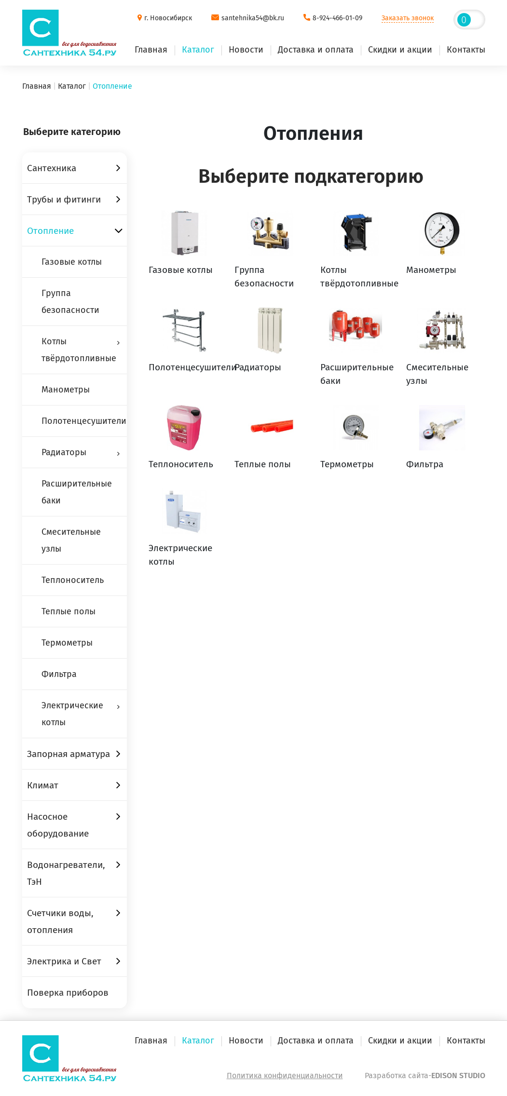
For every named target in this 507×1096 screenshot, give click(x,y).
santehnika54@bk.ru (252, 18)
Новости (246, 49)
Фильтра (59, 674)
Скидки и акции (400, 49)
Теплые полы (68, 611)
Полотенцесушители (83, 421)
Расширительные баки (76, 492)
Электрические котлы (72, 714)
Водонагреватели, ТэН (66, 873)
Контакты (466, 49)
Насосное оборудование (58, 825)
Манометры (65, 389)
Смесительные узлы (71, 540)
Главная (151, 49)
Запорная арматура (68, 753)
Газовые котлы (71, 262)
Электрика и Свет (64, 961)
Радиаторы (63, 452)
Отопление (50, 230)
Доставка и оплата (316, 49)
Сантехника (51, 168)
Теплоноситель (72, 580)
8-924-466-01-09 (337, 18)
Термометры (67, 642)
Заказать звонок (408, 18)
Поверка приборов (68, 992)
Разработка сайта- (425, 1075)
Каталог (198, 49)
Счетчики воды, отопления (60, 921)
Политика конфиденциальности (285, 1075)
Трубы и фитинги (64, 199)
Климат (42, 785)
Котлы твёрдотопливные (78, 350)
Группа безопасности (70, 301)
